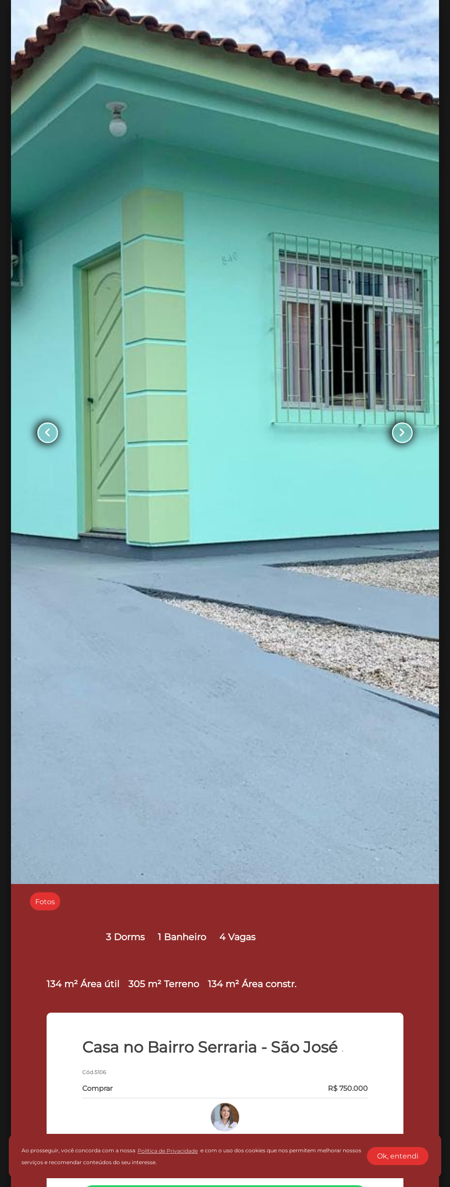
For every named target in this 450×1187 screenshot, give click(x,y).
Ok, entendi (397, 1156)
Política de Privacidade (168, 1150)
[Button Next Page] (402, 432)
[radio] (45, 901)
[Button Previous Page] (47, 432)
